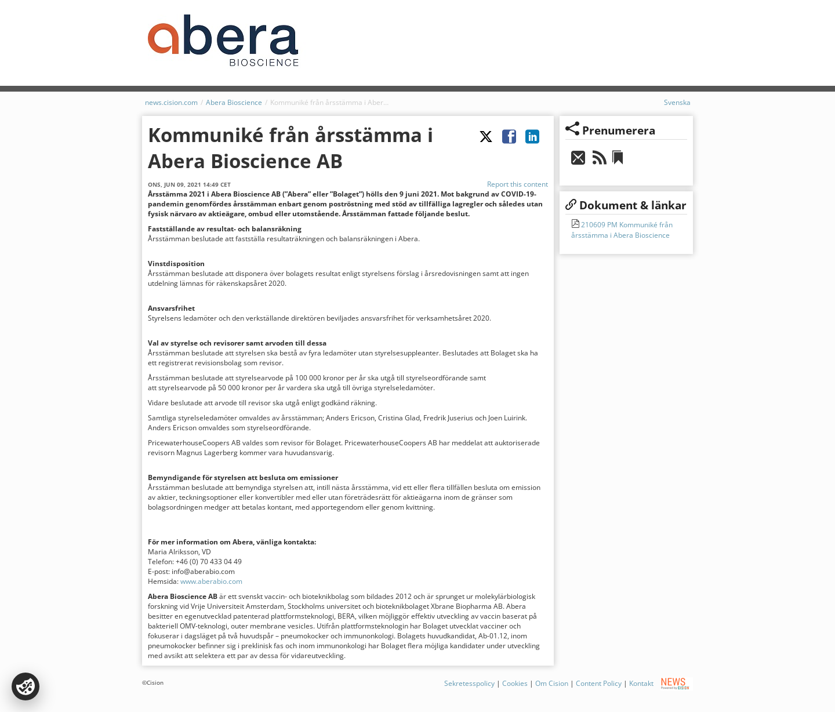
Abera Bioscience (234, 102)
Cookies (515, 683)
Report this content (517, 184)
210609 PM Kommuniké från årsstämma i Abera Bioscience (622, 230)
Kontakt (641, 683)
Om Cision (551, 683)
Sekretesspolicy (469, 683)
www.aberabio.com (211, 581)
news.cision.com (171, 102)
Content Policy (599, 683)
